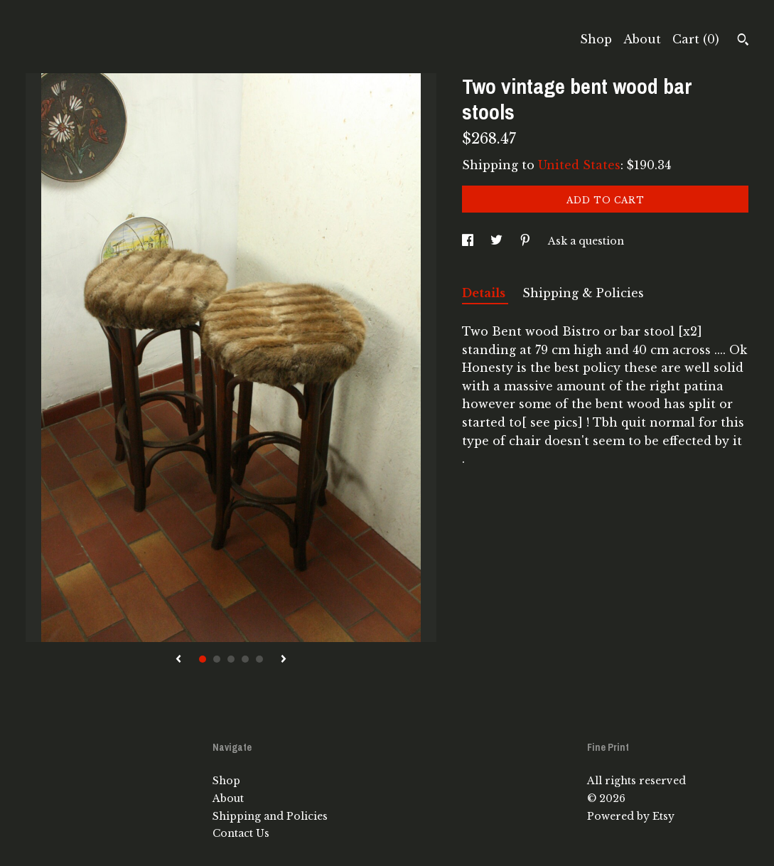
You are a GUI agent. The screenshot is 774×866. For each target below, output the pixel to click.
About (642, 39)
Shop (596, 39)
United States (579, 165)
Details (485, 293)
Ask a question (586, 241)
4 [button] (245, 659)
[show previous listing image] (178, 660)
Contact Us (241, 833)
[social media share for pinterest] (527, 241)
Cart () (695, 39)
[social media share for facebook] (469, 241)
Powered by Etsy (630, 816)
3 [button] (231, 659)
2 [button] (216, 659)
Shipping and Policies (270, 816)
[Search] (743, 41)
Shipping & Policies (583, 293)
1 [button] (202, 659)
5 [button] (259, 659)
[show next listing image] (283, 660)
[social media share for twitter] (497, 241)
